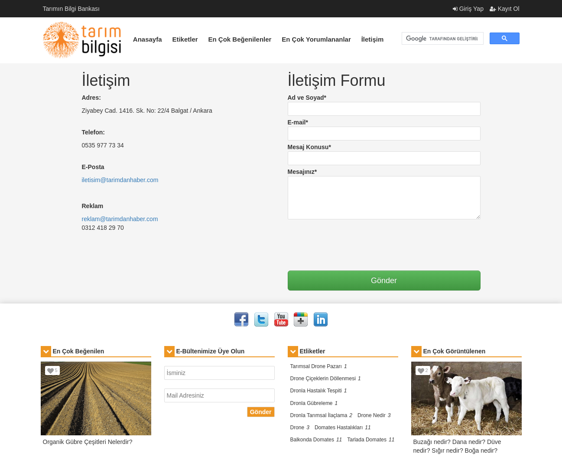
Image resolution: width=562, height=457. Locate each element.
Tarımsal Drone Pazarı (318, 366)
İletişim (372, 39)
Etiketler (185, 39)
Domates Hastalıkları (343, 427)
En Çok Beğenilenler (240, 39)
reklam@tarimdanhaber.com (120, 218)
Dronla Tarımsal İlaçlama (321, 415)
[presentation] (353, 241)
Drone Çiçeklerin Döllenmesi (325, 378)
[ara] (442, 38)
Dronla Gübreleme (314, 403)
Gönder (261, 411)
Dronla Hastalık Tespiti (318, 391)
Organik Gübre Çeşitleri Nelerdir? (88, 441)
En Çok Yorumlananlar (316, 39)
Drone (299, 427)
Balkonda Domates (316, 440)
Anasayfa (147, 39)
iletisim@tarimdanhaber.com (120, 179)
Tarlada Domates (370, 440)
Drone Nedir (373, 415)
